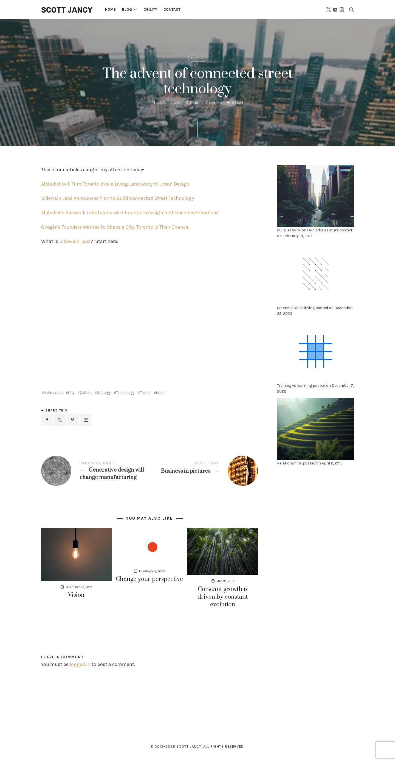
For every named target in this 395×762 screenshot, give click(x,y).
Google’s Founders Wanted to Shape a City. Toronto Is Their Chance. (115, 227)
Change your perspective (149, 579)
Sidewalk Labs (75, 241)
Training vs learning (294, 385)
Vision (76, 595)
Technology (125, 392)
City (71, 392)
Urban (160, 392)
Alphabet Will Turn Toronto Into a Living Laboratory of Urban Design (115, 184)
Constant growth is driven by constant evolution (223, 596)
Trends (145, 392)
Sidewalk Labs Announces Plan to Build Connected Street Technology (117, 198)
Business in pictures (203, 471)
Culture (85, 392)
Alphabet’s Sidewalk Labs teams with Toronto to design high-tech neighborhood (130, 212)
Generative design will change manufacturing (95, 471)
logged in (80, 664)
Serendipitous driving (296, 308)
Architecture (53, 392)
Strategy (104, 392)
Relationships (289, 463)
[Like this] (212, 103)
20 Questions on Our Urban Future (307, 230)
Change (197, 58)
